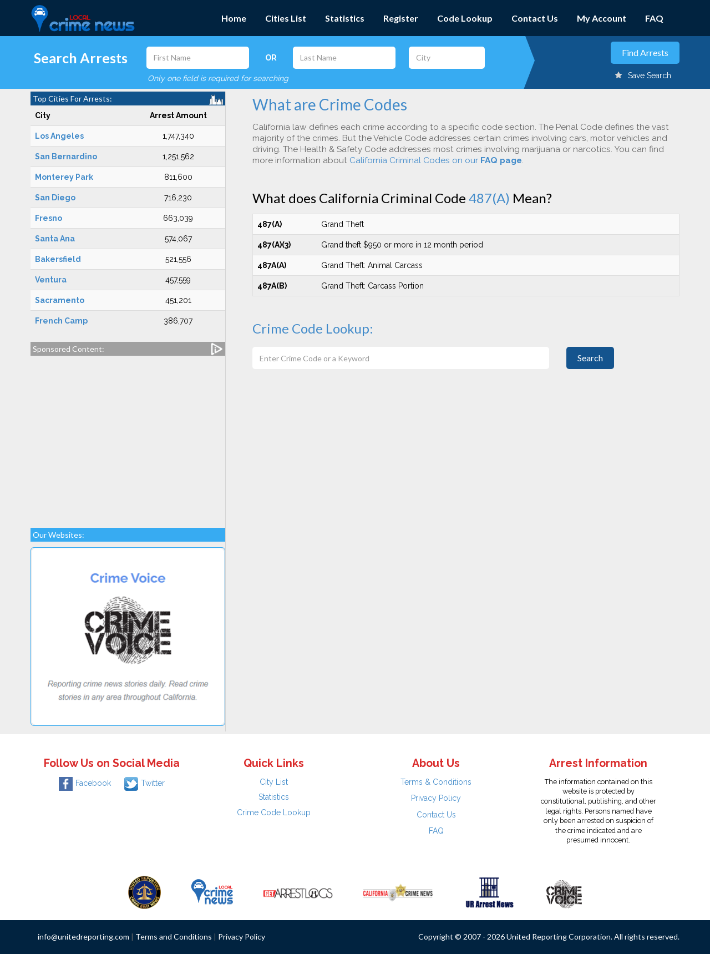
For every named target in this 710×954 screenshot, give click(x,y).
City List (274, 782)
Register (400, 18)
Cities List (285, 18)
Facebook (85, 783)
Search (590, 357)
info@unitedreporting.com (83, 936)
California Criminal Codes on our (435, 160)
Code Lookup (465, 18)
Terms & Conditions (435, 782)
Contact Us (534, 18)
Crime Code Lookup (274, 812)
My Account (601, 18)
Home (233, 18)
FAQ (654, 18)
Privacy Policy (436, 798)
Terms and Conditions (173, 936)
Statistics (344, 18)
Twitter (144, 783)
